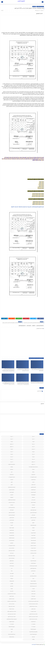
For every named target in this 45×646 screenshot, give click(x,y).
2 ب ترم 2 (33, 444)
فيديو (33, 578)
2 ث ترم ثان (33, 449)
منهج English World (12, 626)
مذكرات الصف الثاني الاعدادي (38, 195)
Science (33, 469)
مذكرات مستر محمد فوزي (11, 616)
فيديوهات (11, 578)
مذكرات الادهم (12, 596)
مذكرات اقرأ (33, 596)
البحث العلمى (33, 484)
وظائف (33, 639)
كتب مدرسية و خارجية (33, 586)
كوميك (12, 588)
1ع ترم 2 (12, 441)
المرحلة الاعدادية (11, 540)
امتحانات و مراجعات (33, 553)
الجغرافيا (33, 497)
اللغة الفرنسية (11, 535)
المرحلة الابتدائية (33, 540)
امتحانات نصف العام (12, 550)
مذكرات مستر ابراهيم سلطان (11, 611)
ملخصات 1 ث (33, 624)
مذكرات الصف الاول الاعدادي (38, 193)
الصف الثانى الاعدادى (40, 6)
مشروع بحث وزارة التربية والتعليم (12, 619)
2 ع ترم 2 (33, 451)
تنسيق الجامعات (33, 563)
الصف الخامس (41, 187)
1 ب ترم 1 (33, 436)
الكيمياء (33, 530)
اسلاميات (11, 479)
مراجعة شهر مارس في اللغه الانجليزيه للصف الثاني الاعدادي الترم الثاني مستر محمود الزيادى (37, 369)
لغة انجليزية (33, 591)
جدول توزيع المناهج (22, 325)
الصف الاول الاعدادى (12, 507)
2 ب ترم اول (11, 444)
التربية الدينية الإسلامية (11, 487)
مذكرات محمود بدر (33, 611)
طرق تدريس (11, 573)
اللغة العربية (33, 535)
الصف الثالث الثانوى (12, 512)
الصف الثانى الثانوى (33, 517)
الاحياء (33, 482)
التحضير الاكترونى (33, 487)
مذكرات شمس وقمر (12, 606)
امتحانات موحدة (33, 548)
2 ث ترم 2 (33, 446)
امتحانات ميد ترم (11, 548)
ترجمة (33, 558)
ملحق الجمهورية (11, 621)
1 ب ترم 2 (11, 436)
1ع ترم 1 (33, 441)
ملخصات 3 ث (33, 626)
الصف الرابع (41, 185)
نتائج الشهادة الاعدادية (33, 634)
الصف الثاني (41, 183)
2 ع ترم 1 (12, 449)
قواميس (11, 583)
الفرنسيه (11, 522)
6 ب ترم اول (33, 464)
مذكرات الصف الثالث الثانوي (38, 204)
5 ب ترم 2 (11, 459)
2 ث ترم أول (11, 446)
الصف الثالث (41, 184)
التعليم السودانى (33, 492)
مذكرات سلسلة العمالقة (33, 606)
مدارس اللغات (33, 593)
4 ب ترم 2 (33, 459)
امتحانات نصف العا (33, 550)
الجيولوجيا (11, 497)
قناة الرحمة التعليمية (33, 583)
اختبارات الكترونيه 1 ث (12, 477)
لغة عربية (11, 591)
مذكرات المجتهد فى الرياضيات (11, 601)
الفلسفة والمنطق (33, 525)
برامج (33, 555)
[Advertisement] (22, 23)
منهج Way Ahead (33, 629)
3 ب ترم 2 (33, 454)
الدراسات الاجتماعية (12, 502)
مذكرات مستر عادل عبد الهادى (33, 616)
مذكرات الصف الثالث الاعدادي (38, 196)
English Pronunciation (11, 464)
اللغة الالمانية (12, 530)
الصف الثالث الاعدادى (33, 512)
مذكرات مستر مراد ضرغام (33, 619)
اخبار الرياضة (11, 474)
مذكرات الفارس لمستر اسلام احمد (33, 601)
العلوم (34, 6)
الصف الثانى (33, 515)
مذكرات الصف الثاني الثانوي (38, 203)
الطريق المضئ (21, 1)
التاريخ (12, 484)
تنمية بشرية (12, 563)
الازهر (11, 482)
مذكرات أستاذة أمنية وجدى (12, 593)
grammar (11, 469)
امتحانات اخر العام (33, 545)
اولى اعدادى (29, 325)
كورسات (33, 588)
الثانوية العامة (12, 492)
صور (33, 573)
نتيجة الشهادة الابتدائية (11, 634)
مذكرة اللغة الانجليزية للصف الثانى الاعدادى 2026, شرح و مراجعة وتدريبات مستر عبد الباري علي (23, 369)
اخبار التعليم (33, 474)
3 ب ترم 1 (11, 451)
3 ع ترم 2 (11, 454)
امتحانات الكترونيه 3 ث (11, 545)
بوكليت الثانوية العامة (11, 555)
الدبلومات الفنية (33, 502)
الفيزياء (12, 525)
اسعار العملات (33, 479)
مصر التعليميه (33, 621)
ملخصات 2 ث (12, 624)
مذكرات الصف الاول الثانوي (38, 201)
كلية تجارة (11, 586)
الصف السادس (41, 188)
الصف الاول (41, 181)
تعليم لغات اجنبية (11, 558)
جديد (11, 568)
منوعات (12, 629)
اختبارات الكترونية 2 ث (33, 477)
